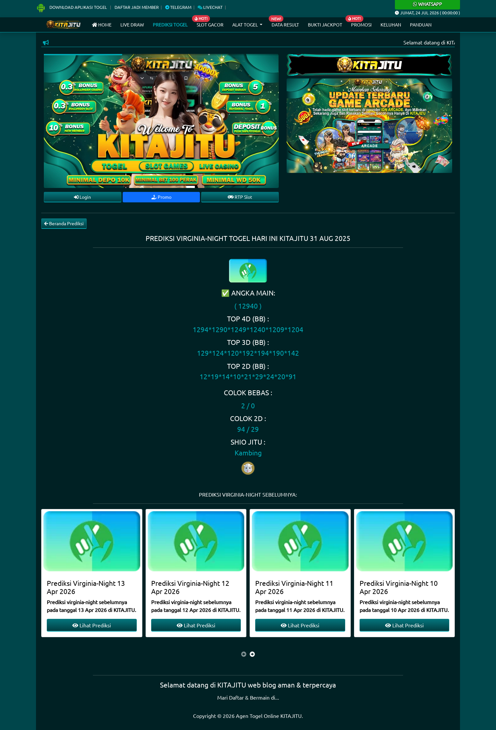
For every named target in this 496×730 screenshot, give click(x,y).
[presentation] (243, 654)
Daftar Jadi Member (137, 7)
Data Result (285, 24)
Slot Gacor (210, 24)
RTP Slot (240, 197)
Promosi (361, 24)
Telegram (178, 7)
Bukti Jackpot (325, 24)
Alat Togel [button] (245, 24)
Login (82, 197)
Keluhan (391, 24)
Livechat (210, 7)
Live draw (132, 24)
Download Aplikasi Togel (72, 7)
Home (102, 24)
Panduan (421, 24)
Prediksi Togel (170, 24)
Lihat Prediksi (91, 625)
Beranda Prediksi (64, 223)
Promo (161, 197)
